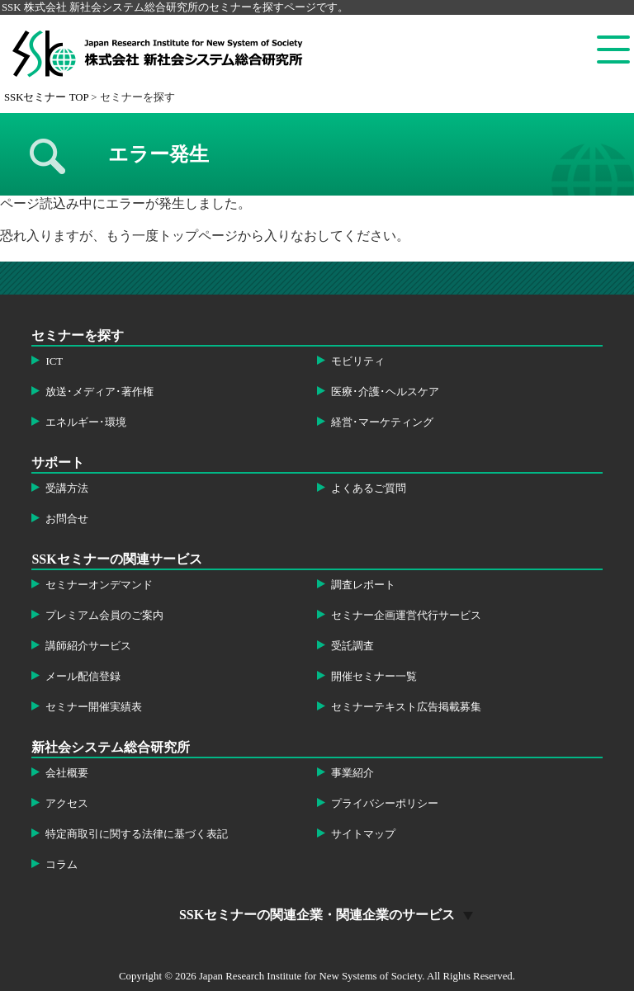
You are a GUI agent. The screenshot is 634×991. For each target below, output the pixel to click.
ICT (54, 361)
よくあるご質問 (368, 488)
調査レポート (363, 585)
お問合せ (66, 519)
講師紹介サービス (88, 646)
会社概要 (66, 773)
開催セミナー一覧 (374, 676)
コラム (61, 865)
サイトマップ (363, 834)
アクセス (66, 803)
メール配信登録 (83, 676)
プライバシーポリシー (384, 803)
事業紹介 (352, 773)
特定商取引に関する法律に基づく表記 (136, 834)
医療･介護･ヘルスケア (385, 392)
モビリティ (358, 361)
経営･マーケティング (382, 422)
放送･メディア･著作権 (99, 392)
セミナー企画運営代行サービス (406, 615)
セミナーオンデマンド (99, 585)
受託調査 (352, 646)
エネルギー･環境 (85, 422)
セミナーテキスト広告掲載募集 (406, 707)
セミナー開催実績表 (93, 707)
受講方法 (66, 488)
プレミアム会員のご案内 (104, 615)
